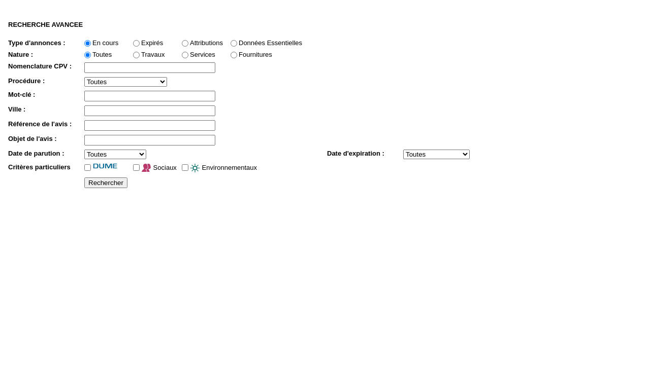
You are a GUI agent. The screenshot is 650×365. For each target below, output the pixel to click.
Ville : (16, 109)
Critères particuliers (39, 167)
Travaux (153, 54)
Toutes (102, 54)
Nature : (20, 54)
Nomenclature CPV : (40, 66)
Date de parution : (36, 153)
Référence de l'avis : (40, 124)
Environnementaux (223, 168)
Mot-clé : (21, 94)
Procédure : (26, 81)
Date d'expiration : (355, 153)
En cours (105, 43)
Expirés (152, 43)
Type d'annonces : (37, 43)
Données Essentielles (270, 43)
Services (202, 54)
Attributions (206, 43)
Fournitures (255, 54)
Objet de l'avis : (32, 138)
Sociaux (159, 168)
